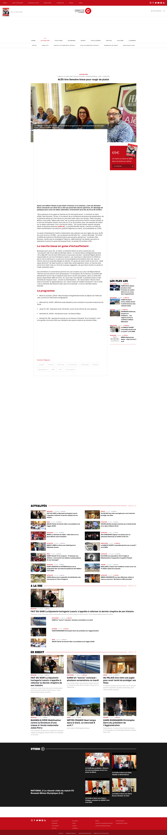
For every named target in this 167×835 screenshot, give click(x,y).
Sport (83, 40)
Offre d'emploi (120, 820)
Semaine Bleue (42, 369)
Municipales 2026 (129, 45)
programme (85, 364)
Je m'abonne (118, 166)
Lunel (81, 3)
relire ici (61, 226)
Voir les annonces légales (89, 45)
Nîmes (5, 3)
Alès (60, 369)
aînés (53, 369)
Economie (71, 40)
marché (50, 364)
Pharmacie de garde (111, 45)
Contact (61, 833)
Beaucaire (47, 3)
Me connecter (157, 10)
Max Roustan (72, 364)
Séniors (95, 364)
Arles (71, 3)
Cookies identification (84, 833)
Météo (34, 45)
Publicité (45, 45)
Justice (109, 40)
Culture (120, 40)
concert (41, 364)
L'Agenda (132, 40)
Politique (59, 40)
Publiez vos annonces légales (64, 45)
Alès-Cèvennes (17, 3)
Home (33, 40)
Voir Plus (131, 505)
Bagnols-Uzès (33, 3)
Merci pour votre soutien (101, 833)
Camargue (60, 3)
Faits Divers (96, 40)
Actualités (45, 40)
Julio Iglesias (70, 369)
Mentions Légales (71, 833)
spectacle (60, 364)
